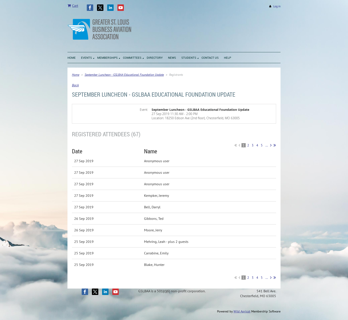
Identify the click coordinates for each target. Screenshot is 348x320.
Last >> (274, 145)
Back (75, 85)
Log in (277, 6)
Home (75, 75)
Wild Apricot (241, 311)
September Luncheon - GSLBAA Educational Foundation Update (124, 75)
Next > (271, 145)
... (266, 145)
